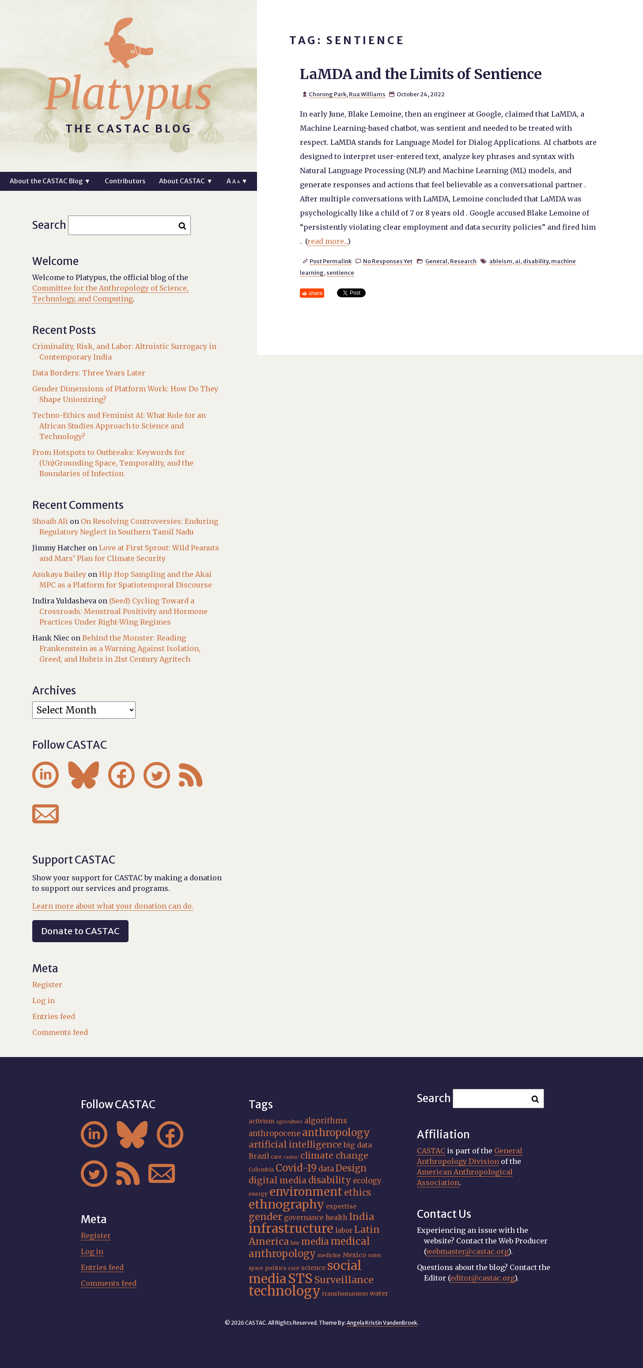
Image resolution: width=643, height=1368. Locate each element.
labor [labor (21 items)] (343, 1230)
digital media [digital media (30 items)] (277, 1180)
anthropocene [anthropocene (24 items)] (274, 1133)
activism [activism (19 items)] (261, 1121)
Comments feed (60, 1032)
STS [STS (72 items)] (300, 1278)
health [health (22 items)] (336, 1217)
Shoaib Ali (50, 521)
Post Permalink (331, 261)
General (436, 261)
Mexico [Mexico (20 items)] (354, 1255)
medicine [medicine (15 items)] (329, 1255)
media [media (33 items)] (315, 1241)
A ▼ (237, 181)
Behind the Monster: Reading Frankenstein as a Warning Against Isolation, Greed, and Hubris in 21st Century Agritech (119, 648)
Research (463, 261)
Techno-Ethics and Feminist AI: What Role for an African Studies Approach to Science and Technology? (119, 426)
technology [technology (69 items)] (285, 1291)
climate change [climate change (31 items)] (334, 1155)
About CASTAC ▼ (185, 181)
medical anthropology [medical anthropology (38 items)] (309, 1247)
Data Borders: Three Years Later (88, 372)
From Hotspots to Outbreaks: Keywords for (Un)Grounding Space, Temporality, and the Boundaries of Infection (112, 463)
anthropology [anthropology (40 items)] (336, 1132)
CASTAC (431, 1150)
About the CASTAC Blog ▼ (50, 181)
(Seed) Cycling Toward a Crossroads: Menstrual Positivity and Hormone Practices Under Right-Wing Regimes (123, 611)
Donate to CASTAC (80, 930)
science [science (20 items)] (313, 1268)
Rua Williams (367, 94)
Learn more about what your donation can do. (112, 906)
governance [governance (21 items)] (304, 1217)
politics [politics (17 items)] (276, 1268)
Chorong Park (327, 94)
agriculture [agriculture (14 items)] (289, 1122)
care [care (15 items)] (276, 1157)
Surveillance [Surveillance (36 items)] (344, 1280)
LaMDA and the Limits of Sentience (420, 74)
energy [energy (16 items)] (258, 1193)
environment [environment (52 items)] (305, 1192)
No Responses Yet (387, 261)
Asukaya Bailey (59, 574)
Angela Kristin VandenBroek (382, 1322)
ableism (500, 261)
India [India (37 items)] (361, 1217)
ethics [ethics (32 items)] (357, 1192)
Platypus (128, 94)
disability (535, 261)
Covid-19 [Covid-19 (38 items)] (296, 1168)
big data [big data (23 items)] (358, 1145)
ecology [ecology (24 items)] (367, 1181)
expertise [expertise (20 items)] (341, 1206)
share (316, 293)
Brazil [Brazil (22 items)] (259, 1156)
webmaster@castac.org (467, 1251)
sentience (340, 272)
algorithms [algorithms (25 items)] (325, 1120)
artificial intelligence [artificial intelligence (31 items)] (295, 1144)
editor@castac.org (482, 1277)
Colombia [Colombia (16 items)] (261, 1169)
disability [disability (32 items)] (329, 1180)
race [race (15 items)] (293, 1268)
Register (47, 984)
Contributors (125, 181)
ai (517, 261)
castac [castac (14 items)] (291, 1157)
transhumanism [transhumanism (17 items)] (345, 1293)
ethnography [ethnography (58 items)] (286, 1204)
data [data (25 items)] (326, 1169)
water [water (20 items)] (379, 1293)
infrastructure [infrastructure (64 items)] (291, 1228)
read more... (327, 241)
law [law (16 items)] (295, 1242)
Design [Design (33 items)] (351, 1168)
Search (49, 225)
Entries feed (53, 1016)
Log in (43, 1000)
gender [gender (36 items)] (265, 1217)
